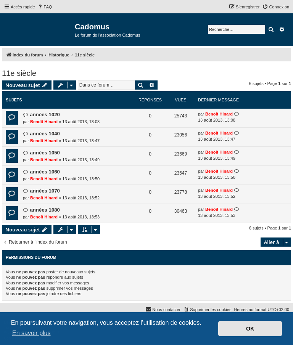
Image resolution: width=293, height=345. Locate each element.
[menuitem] (44, 6)
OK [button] (250, 329)
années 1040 (45, 133)
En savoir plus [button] (31, 333)
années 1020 (45, 114)
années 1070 (45, 191)
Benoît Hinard (44, 121)
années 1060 (45, 172)
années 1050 (45, 153)
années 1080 (45, 210)
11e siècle (19, 73)
